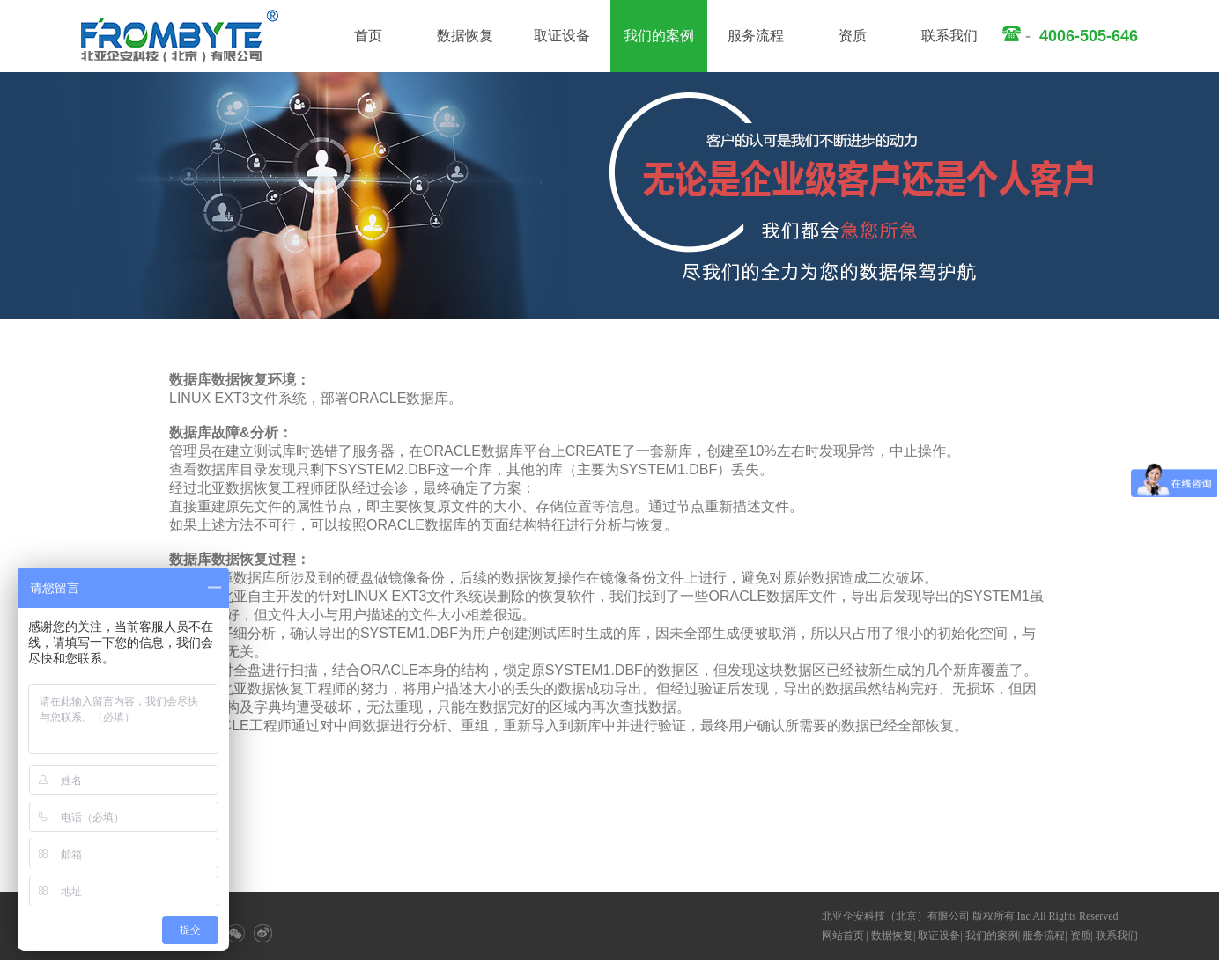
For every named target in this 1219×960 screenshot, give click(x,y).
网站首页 (843, 935)
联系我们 (949, 35)
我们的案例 (659, 35)
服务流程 (756, 35)
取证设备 (562, 35)
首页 (368, 35)
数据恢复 (465, 35)
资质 (853, 35)
